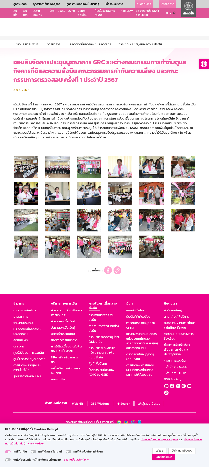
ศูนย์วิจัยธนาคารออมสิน (28, 389)
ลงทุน (71, 11)
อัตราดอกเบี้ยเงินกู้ (63, 364)
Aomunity (127, 11)
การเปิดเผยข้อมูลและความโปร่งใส (27, 404)
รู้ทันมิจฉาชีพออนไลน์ (27, 412)
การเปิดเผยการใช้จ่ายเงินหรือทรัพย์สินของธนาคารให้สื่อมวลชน (140, 406)
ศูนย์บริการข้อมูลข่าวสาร (29, 395)
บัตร (52, 11)
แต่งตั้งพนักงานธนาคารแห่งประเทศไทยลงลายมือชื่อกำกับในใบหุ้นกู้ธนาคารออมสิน (142, 377)
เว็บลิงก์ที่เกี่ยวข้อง (138, 353)
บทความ (18, 382)
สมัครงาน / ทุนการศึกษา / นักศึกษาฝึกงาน (179, 361)
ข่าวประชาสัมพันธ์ (24, 346)
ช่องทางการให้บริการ (64, 376)
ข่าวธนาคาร (20, 353)
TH (167, 13)
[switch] (8, 451)
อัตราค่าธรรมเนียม (63, 370)
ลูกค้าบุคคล (20, 4)
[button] (204, 64)
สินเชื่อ (15, 13)
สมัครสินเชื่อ (144, 4)
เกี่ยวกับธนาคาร (114, 4)
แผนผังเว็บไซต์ (135, 346)
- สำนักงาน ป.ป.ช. (175, 403)
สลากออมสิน (37, 13)
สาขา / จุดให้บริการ (176, 353)
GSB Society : (173, 415)
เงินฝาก (25, 13)
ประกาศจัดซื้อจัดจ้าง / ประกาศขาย (27, 368)
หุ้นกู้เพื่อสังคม (98, 400)
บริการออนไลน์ (82, 13)
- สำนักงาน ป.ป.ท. (175, 409)
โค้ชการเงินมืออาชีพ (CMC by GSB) (101, 408)
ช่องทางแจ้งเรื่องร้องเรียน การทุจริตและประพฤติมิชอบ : (177, 386)
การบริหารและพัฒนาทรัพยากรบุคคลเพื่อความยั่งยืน (102, 389)
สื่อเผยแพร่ (20, 376)
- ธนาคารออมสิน (175, 396)
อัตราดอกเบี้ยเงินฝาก (64, 357)
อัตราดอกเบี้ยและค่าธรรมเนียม (147, 13)
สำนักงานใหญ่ (173, 346)
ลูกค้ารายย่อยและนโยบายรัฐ (82, 4)
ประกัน (61, 11)
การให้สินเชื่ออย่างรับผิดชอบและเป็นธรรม (66, 385)
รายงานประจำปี (23, 359)
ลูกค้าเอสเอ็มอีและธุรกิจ (46, 4)
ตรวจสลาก (167, 4)
